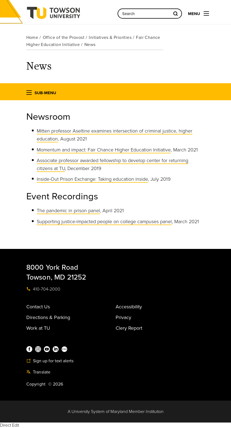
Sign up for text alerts (49, 361)
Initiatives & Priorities (110, 37)
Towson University (67, 14)
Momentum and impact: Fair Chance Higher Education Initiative (104, 150)
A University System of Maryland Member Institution (116, 411)
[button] (29, 93)
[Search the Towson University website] (150, 13)
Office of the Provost (63, 37)
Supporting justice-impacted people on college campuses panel (104, 222)
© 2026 (55, 384)
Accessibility (129, 307)
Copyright (36, 384)
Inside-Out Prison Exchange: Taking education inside (92, 179)
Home (32, 37)
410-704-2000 (43, 289)
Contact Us (38, 307)
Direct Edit (9, 425)
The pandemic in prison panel (68, 211)
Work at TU (38, 328)
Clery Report (129, 328)
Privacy (123, 317)
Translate (38, 372)
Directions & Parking (48, 317)
